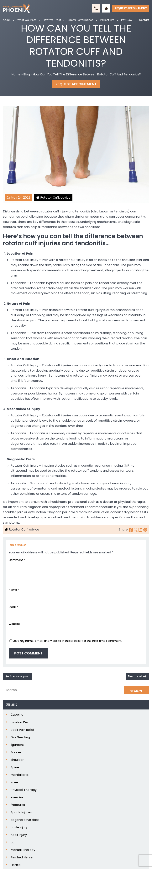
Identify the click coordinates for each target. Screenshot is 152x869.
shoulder (17, 760)
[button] (96, 8)
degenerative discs (25, 820)
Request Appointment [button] (131, 8)
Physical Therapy (24, 790)
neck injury (19, 835)
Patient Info (107, 20)
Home (15, 74)
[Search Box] (76, 690)
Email (13, 607)
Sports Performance (80, 20)
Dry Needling (20, 737)
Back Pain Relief (22, 730)
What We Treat (26, 20)
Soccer (16, 752)
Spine (15, 767)
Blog (26, 74)
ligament (17, 745)
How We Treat (52, 20)
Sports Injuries (21, 812)
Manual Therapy (23, 850)
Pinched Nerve (22, 857)
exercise (17, 797)
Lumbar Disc (20, 722)
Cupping (17, 715)
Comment (17, 560)
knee (14, 782)
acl (13, 842)
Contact (144, 20)
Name (14, 590)
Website (14, 624)
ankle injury (19, 827)
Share (123, 529)
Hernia (15, 865)
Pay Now (126, 20)
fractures (18, 805)
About (6, 20)
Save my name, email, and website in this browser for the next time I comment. (67, 641)
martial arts (20, 775)
